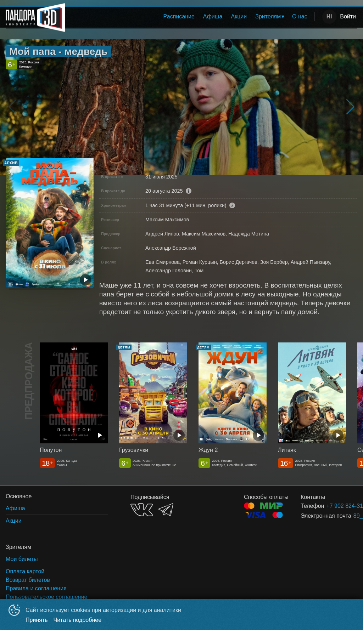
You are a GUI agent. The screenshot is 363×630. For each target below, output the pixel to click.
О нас (299, 16)
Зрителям (268, 16)
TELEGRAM (165, 509)
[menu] (191, 16)
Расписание (179, 16)
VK (141, 509)
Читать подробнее (78, 620)
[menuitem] (179, 16)
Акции (239, 16)
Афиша (213, 16)
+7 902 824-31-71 (333, 506)
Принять (37, 620)
